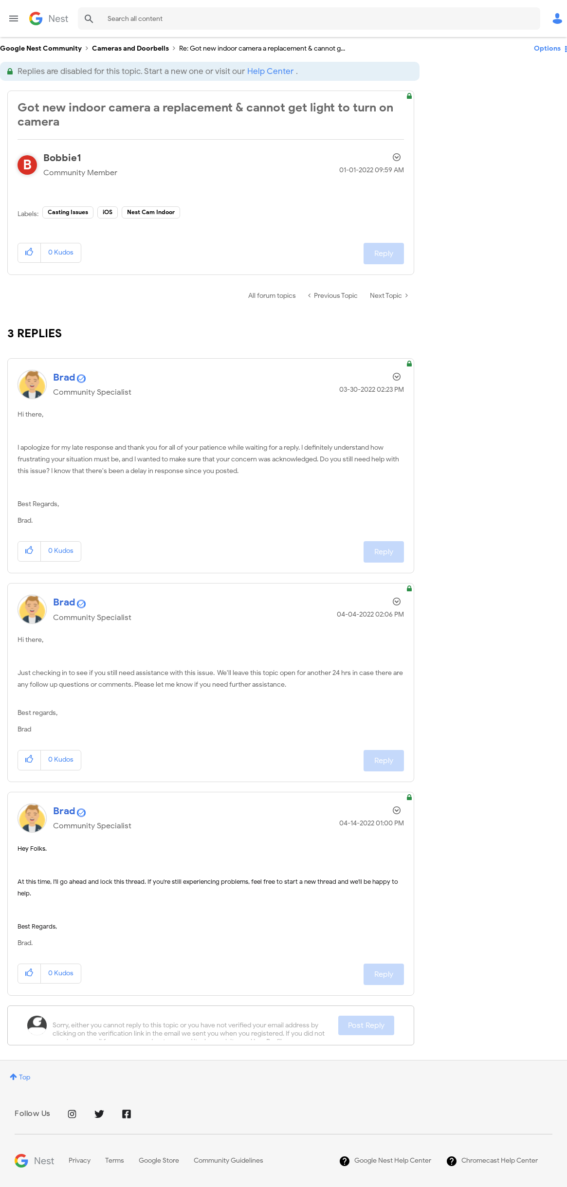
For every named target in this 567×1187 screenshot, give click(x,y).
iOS (107, 212)
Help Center (270, 71)
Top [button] (24, 1077)
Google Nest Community (48, 18)
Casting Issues (68, 212)
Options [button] (547, 48)
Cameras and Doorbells (130, 48)
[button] (29, 252)
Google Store (159, 1160)
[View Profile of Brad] (64, 377)
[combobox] (309, 18)
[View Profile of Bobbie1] (62, 158)
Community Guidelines (228, 1160)
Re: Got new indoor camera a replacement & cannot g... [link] (262, 48)
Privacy (80, 1160)
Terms (114, 1160)
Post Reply (366, 1025)
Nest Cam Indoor (151, 212)
